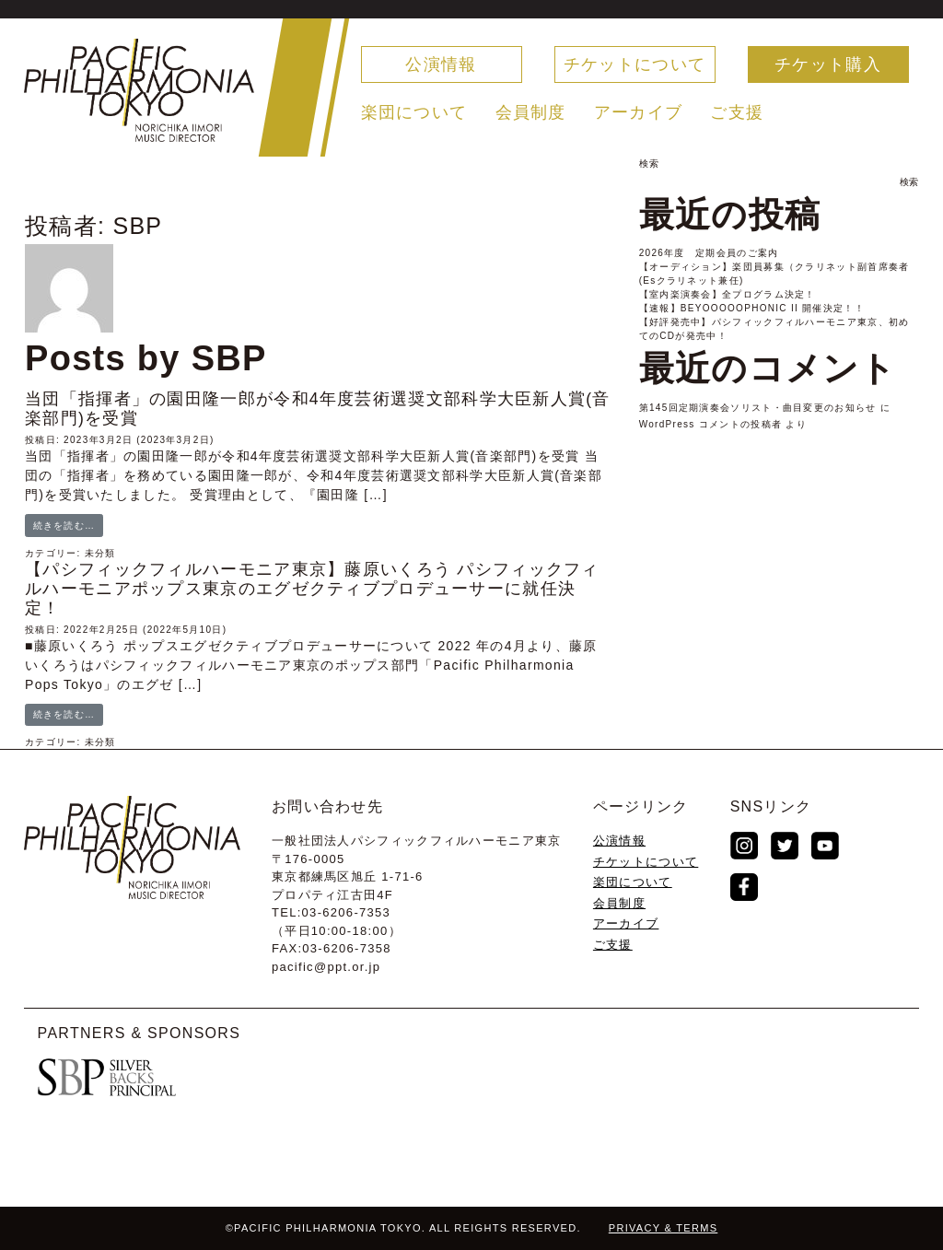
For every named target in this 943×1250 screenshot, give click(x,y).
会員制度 (530, 112)
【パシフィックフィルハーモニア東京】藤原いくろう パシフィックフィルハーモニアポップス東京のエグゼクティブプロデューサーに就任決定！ (312, 588)
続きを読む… (64, 525)
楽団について (414, 112)
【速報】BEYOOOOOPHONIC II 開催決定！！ (752, 308)
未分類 (100, 553)
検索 (649, 163)
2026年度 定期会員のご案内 (709, 253)
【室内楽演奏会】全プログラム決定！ (727, 294)
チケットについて (634, 64)
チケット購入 (827, 64)
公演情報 (440, 64)
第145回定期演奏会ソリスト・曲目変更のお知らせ (758, 408)
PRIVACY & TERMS (663, 1227)
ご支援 (736, 112)
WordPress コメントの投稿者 (710, 424)
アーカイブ (638, 112)
